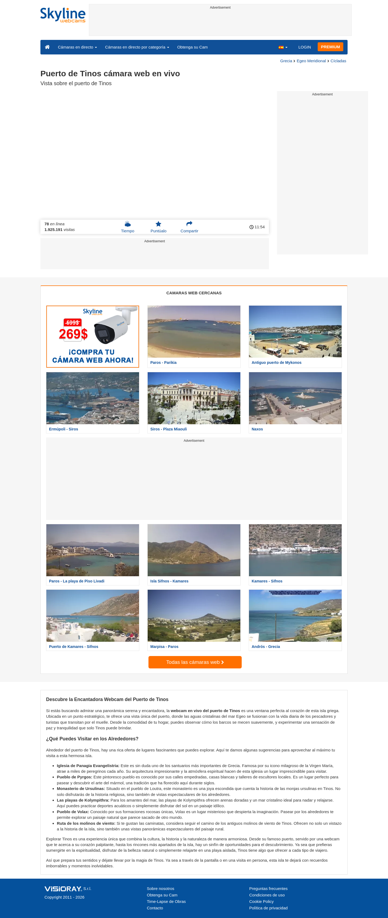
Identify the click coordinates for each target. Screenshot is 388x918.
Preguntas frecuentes (268, 888)
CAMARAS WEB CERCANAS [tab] (194, 293)
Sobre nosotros (160, 888)
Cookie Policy (261, 901)
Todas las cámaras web (195, 662)
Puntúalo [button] (159, 227)
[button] (283, 47)
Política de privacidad (268, 908)
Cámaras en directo (77, 47)
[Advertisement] (220, 23)
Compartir (189, 227)
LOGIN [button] (304, 47)
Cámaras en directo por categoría (137, 47)
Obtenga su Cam (192, 47)
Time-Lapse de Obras (166, 901)
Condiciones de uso (267, 895)
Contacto (155, 908)
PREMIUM (330, 46)
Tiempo (127, 227)
